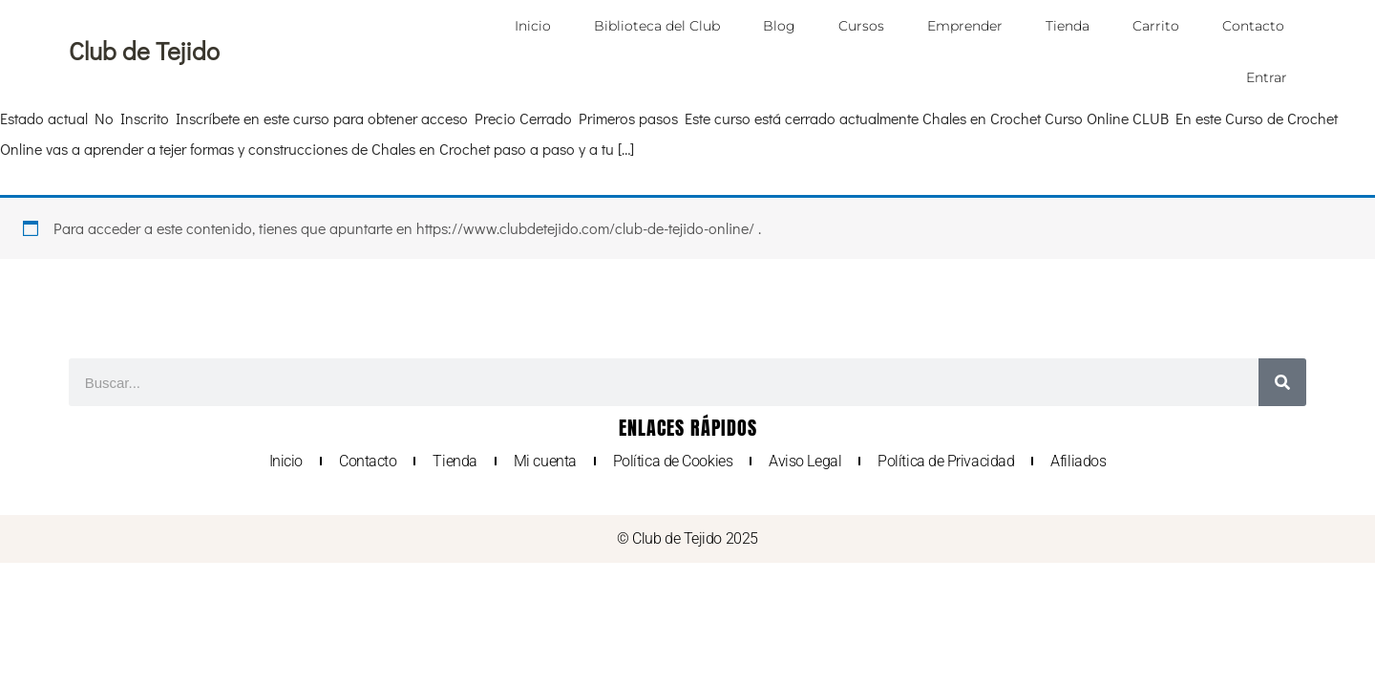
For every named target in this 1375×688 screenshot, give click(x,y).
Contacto (1253, 25)
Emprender (965, 25)
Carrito (1155, 25)
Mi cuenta (545, 461)
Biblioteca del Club (657, 25)
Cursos (861, 25)
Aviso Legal (805, 461)
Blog (779, 25)
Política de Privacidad (946, 461)
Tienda (1067, 25)
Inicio (533, 25)
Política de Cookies (672, 461)
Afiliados (1078, 461)
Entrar (1266, 77)
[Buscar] (1282, 382)
